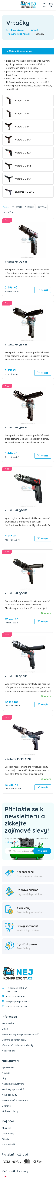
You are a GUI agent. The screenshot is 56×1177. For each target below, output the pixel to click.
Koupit (42, 289)
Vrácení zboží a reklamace (15, 1100)
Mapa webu (8, 1023)
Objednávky (8, 1133)
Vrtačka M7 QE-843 (16, 427)
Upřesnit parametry (28, 51)
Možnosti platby (10, 1111)
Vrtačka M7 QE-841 (16, 344)
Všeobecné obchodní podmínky (17, 1045)
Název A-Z (41, 206)
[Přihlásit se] (19, 851)
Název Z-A (8, 212)
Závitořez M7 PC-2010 (18, 759)
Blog (4, 1078)
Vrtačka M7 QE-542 (16, 593)
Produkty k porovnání (13, 1089)
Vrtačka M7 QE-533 (16, 510)
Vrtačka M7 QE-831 (16, 261)
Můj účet (6, 1127)
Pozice (6, 207)
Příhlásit (42, 851)
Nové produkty (9, 1094)
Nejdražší (29, 206)
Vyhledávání (8, 1067)
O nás (5, 1028)
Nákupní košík (8, 1144)
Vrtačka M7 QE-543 (16, 676)
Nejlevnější (17, 206)
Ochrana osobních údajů (14, 1039)
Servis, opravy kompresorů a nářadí (20, 1034)
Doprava (6, 1105)
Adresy (5, 1138)
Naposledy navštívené (13, 1083)
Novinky (6, 1072)
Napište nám (8, 1050)
